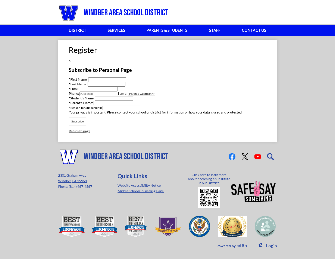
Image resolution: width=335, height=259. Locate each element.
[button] (77, 30)
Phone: (74, 93)
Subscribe (77, 121)
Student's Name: (82, 98)
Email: (74, 89)
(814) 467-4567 (80, 186)
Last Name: (78, 84)
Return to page (79, 131)
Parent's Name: (81, 103)
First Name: (78, 79)
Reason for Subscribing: (86, 107)
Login (267, 245)
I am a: (122, 93)
